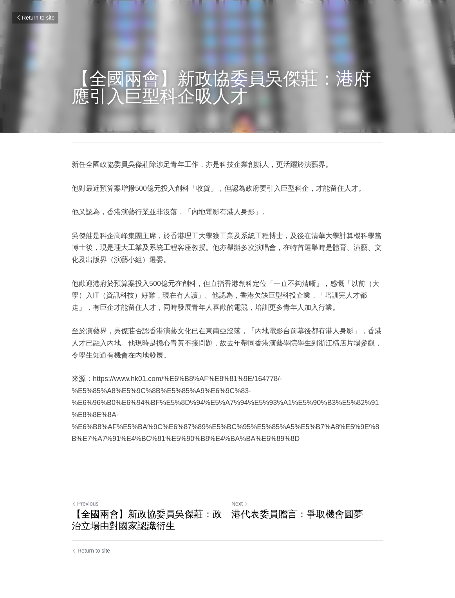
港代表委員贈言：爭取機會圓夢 (297, 514)
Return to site (35, 17)
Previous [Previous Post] (85, 503)
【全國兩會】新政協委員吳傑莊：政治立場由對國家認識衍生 (147, 520)
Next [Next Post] (239, 503)
